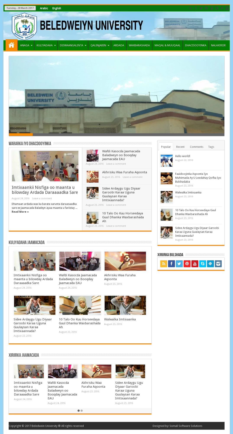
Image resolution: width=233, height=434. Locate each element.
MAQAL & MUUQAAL (167, 45)
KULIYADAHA (46, 45)
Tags (211, 146)
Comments (196, 146)
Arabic (44, 8)
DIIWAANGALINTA (73, 45)
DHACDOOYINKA (195, 45)
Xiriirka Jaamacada (24, 355)
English (56, 8)
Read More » (20, 211)
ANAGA (26, 45)
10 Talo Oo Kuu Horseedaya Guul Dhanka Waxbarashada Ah (123, 217)
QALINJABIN (100, 45)
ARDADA (118, 45)
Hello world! (182, 156)
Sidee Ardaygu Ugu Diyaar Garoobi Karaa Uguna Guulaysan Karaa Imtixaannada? (121, 194)
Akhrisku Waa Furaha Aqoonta (124, 172)
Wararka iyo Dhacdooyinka (30, 144)
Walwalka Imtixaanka (120, 319)
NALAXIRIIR (218, 45)
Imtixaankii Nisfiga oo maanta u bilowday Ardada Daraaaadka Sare (45, 190)
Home (12, 44)
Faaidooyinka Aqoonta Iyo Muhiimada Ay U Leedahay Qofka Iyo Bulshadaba (198, 177)
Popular (166, 146)
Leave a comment (42, 198)
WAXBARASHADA (139, 45)
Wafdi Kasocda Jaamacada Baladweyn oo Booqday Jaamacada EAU (121, 155)
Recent (180, 146)
